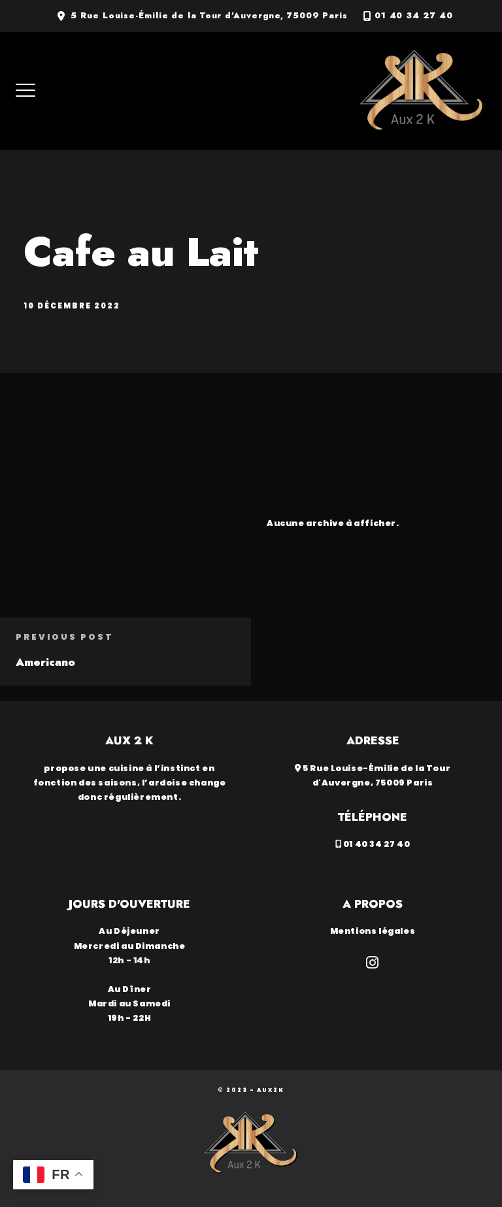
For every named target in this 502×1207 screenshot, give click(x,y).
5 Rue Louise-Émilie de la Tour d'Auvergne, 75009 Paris (209, 16)
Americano (45, 662)
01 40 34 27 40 (414, 16)
